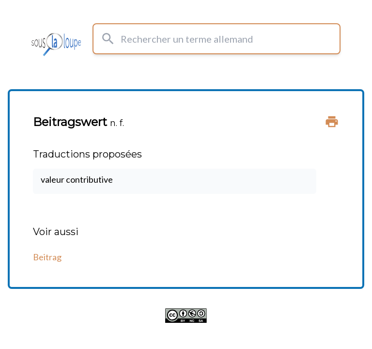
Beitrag (47, 257)
